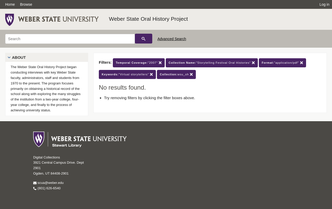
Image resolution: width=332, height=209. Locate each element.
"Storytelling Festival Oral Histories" (212, 62)
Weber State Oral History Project (148, 19)
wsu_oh (176, 74)
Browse (26, 4)
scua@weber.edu (48, 183)
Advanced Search (171, 39)
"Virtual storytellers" (127, 74)
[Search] (70, 39)
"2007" (139, 62)
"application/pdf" (282, 62)
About (19, 57)
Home (10, 4)
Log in (324, 4)
